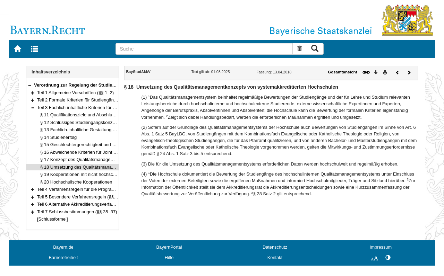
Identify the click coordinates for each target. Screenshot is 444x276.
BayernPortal (169, 247)
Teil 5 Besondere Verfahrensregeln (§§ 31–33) (83, 196)
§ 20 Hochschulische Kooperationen (76, 182)
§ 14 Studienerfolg (58, 137)
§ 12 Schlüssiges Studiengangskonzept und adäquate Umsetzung (105, 122)
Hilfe (169, 257)
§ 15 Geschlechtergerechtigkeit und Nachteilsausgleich (95, 144)
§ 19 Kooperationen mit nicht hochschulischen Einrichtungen (100, 174)
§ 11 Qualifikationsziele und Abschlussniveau (85, 114)
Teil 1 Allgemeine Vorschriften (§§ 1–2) (75, 92)
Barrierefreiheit (63, 257)
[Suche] (204, 49)
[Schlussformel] (52, 219)
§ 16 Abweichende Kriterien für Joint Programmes (89, 152)
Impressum (381, 247)
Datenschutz (275, 247)
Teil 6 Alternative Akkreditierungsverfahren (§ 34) (85, 204)
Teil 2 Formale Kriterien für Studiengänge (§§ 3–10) (88, 100)
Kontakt (274, 257)
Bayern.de (63, 247)
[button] (29, 85)
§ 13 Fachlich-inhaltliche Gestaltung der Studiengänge (94, 129)
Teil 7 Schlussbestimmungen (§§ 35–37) (77, 211)
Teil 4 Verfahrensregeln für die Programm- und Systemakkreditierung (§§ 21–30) (117, 189)
